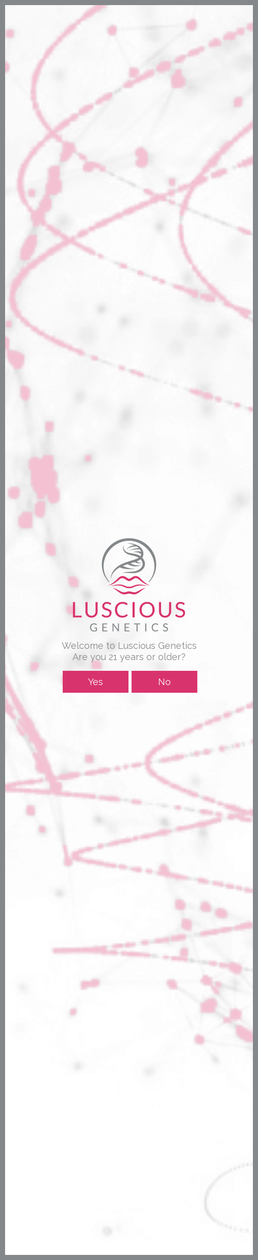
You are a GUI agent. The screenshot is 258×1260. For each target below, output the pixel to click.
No (164, 681)
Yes (95, 681)
